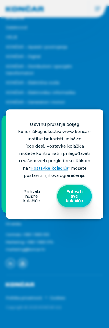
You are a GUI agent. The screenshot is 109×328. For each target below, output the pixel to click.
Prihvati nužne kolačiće (31, 196)
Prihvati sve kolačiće (74, 196)
